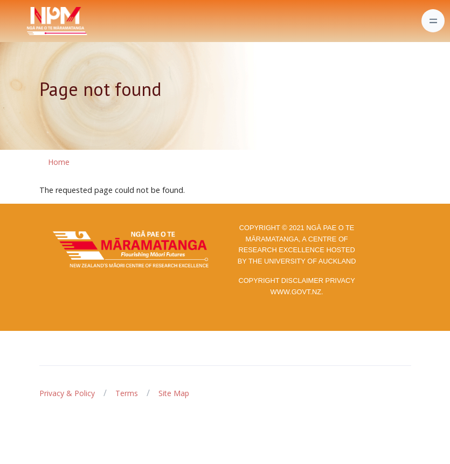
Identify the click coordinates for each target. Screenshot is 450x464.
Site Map (173, 393)
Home (59, 162)
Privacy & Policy (67, 393)
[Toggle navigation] (433, 20)
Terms (126, 393)
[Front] (30, 21)
